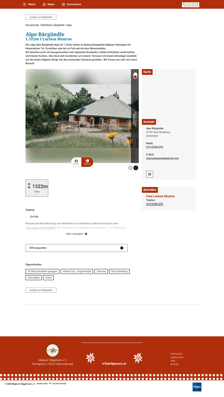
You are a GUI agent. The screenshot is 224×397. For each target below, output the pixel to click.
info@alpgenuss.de (114, 363)
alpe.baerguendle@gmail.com (162, 158)
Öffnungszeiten (76, 248)
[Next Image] (135, 168)
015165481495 (154, 146)
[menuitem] (29, 4)
